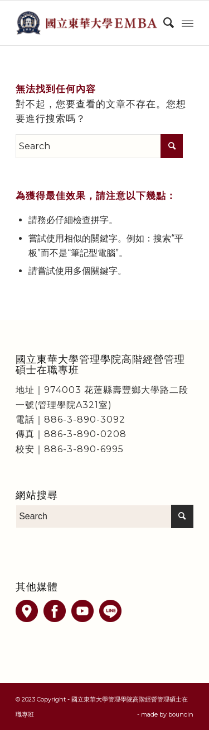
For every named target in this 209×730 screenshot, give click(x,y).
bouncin (180, 714)
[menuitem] (163, 23)
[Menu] (187, 23)
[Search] (163, 23)
